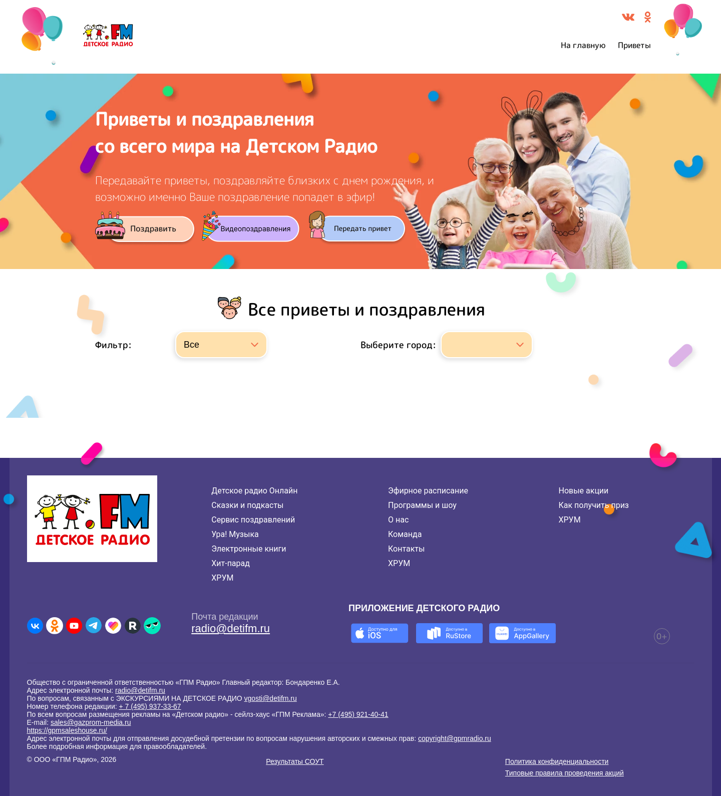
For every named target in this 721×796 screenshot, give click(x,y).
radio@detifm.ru (230, 628)
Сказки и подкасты (247, 505)
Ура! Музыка (234, 534)
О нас (398, 519)
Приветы (634, 45)
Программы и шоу (422, 505)
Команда (405, 534)
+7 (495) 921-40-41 (358, 714)
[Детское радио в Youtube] (74, 626)
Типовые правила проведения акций (564, 773)
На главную (583, 45)
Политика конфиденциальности (557, 761)
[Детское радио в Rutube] (133, 626)
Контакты (406, 549)
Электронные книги (248, 549)
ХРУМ (222, 578)
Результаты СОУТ (294, 761)
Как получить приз (593, 505)
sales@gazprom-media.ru (91, 722)
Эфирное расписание (428, 490)
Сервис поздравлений (253, 519)
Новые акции (583, 490)
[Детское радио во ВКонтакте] (35, 626)
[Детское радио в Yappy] (152, 626)
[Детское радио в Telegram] (94, 626)
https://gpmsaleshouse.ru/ (67, 730)
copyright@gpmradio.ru (454, 738)
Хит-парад (230, 563)
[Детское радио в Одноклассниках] (55, 626)
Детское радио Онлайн (254, 490)
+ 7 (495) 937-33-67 (150, 706)
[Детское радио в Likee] (113, 626)
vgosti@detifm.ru (270, 698)
